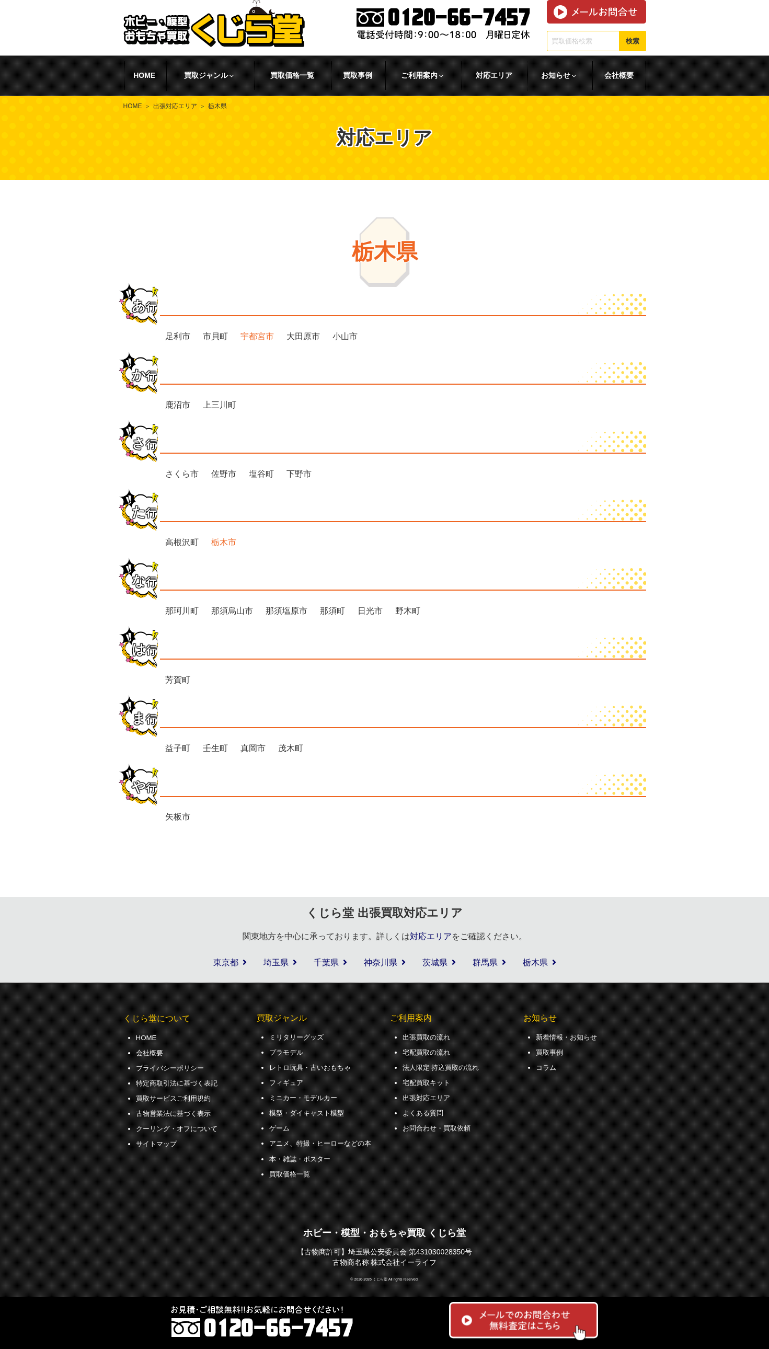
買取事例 (357, 75)
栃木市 (223, 542)
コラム (547, 1066)
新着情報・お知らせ (569, 1037)
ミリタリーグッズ (298, 1037)
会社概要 (619, 75)
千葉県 (326, 962)
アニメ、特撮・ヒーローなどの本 (324, 1140)
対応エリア (494, 75)
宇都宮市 (257, 336)
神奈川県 (380, 962)
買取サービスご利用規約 (176, 1096)
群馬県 (485, 962)
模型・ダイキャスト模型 (309, 1110)
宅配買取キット (428, 1081)
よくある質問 (424, 1110)
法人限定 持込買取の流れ (444, 1066)
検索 (632, 41)
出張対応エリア (175, 106)
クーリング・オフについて (180, 1126)
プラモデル (287, 1051)
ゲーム (280, 1126)
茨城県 (434, 962)
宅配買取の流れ (428, 1051)
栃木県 (535, 962)
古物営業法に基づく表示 (176, 1111)
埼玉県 (276, 962)
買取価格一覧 (292, 75)
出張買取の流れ (428, 1037)
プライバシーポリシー (172, 1067)
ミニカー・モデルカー (305, 1096)
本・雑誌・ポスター (302, 1155)
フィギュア (287, 1081)
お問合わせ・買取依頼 (439, 1126)
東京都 (225, 962)
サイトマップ (158, 1141)
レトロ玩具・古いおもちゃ (313, 1066)
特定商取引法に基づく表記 (180, 1082)
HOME (144, 75)
